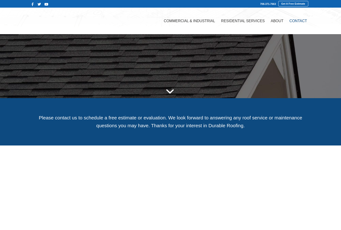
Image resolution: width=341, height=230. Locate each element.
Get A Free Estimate (293, 3)
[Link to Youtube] (46, 4)
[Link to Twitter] (39, 4)
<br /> (170, 186)
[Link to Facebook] (32, 4)
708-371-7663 (268, 4)
